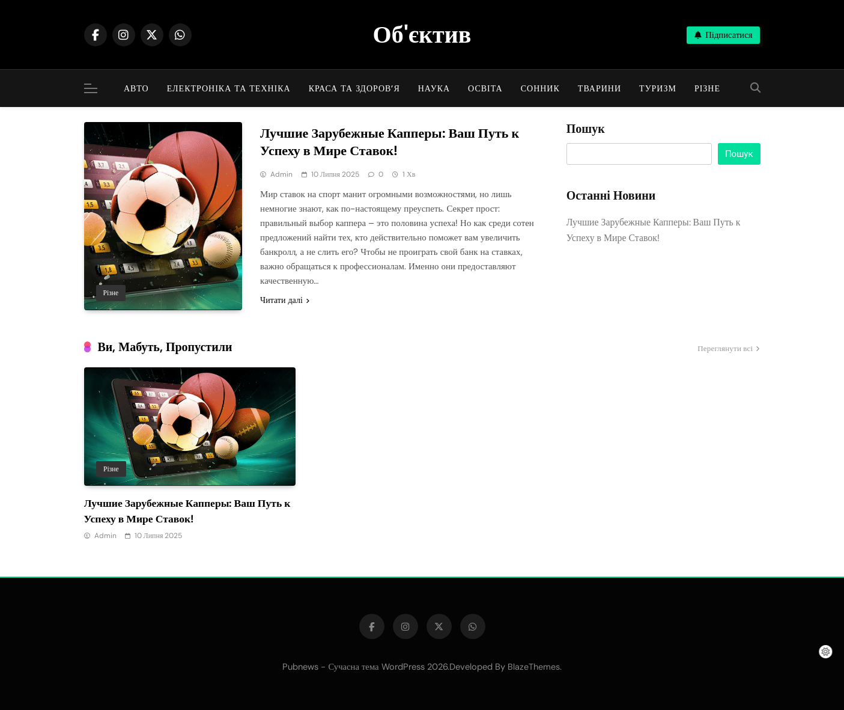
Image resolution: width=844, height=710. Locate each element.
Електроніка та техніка (229, 88)
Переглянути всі (728, 349)
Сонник (540, 88)
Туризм (657, 88)
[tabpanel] (189, 455)
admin (281, 174)
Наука (434, 88)
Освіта (485, 88)
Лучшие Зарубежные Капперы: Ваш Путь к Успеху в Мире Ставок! (389, 141)
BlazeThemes (534, 666)
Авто (136, 88)
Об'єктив (422, 34)
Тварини (599, 88)
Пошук (585, 129)
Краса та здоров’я (354, 88)
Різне (707, 88)
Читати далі (284, 300)
